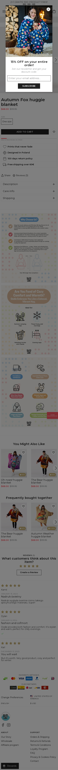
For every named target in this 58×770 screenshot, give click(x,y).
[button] (29, 385)
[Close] (48, 9)
